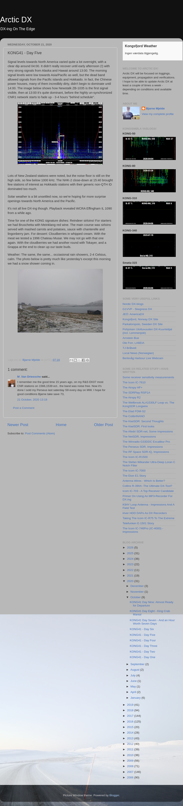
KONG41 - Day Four (143, 640)
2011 (130, 749)
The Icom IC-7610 (134, 382)
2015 (130, 727)
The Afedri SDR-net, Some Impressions (148, 431)
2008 (130, 766)
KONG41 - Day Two (142, 651)
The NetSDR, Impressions (139, 436)
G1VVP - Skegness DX (137, 309)
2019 (130, 704)
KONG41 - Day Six (142, 629)
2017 (130, 715)
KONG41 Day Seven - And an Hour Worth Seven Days (152, 622)
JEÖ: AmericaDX (133, 314)
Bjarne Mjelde (155, 108)
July (133, 675)
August (135, 669)
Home (61, 424)
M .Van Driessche (29, 376)
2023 (130, 564)
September (137, 664)
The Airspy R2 (132, 397)
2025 (130, 553)
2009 (130, 760)
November (137, 591)
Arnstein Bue (131, 338)
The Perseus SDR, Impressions (143, 446)
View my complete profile (158, 114)
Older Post (103, 424)
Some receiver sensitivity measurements (148, 377)
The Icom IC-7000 (134, 470)
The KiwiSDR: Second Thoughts (143, 421)
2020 (130, 581)
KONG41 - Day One (142, 657)
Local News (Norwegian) (138, 353)
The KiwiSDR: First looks (138, 426)
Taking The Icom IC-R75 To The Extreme (148, 518)
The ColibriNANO (134, 416)
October (136, 597)
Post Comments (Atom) (40, 433)
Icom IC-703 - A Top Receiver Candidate (148, 491)
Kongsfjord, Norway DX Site (140, 319)
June (133, 681)
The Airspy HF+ (132, 387)
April (133, 692)
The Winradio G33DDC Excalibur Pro (146, 441)
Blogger (114, 795)
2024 (130, 558)
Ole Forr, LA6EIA (133, 342)
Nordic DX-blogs (133, 304)
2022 (130, 570)
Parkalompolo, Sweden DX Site (143, 324)
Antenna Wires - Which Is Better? (144, 480)
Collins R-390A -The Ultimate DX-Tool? (147, 485)
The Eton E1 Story (134, 475)
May (133, 686)
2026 (130, 547)
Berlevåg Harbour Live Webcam (143, 358)
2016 (130, 721)
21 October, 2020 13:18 (32, 399)
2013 (130, 738)
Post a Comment (23, 407)
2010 (130, 755)
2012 (130, 743)
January (136, 697)
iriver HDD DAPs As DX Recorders (145, 513)
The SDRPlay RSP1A (136, 392)
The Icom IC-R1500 (135, 457)
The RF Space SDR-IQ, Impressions (146, 451)
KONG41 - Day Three (143, 645)
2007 (130, 771)
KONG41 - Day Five (142, 634)
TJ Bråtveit (129, 348)
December (137, 586)
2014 (130, 732)
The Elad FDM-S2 (134, 411)
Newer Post (17, 424)
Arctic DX (16, 19)
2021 (130, 575)
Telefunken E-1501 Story (138, 523)
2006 (130, 777)
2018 (130, 710)
